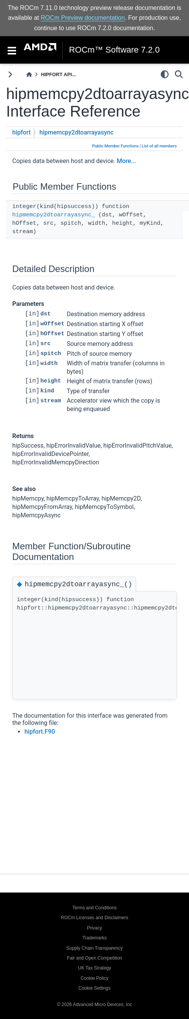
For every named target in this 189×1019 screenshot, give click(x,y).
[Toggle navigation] (12, 50)
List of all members (159, 146)
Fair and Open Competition (94, 958)
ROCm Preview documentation (83, 17)
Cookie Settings (94, 988)
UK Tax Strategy (94, 968)
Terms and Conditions (94, 907)
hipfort (21, 132)
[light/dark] (165, 74)
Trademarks (94, 938)
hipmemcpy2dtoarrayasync (76, 132)
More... (126, 161)
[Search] (179, 74)
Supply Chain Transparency (94, 948)
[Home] (29, 74)
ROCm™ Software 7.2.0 (114, 49)
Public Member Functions (115, 146)
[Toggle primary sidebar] (10, 74)
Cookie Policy (95, 978)
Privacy (94, 928)
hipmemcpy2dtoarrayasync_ (53, 215)
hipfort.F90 (39, 731)
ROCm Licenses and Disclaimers (94, 917)
